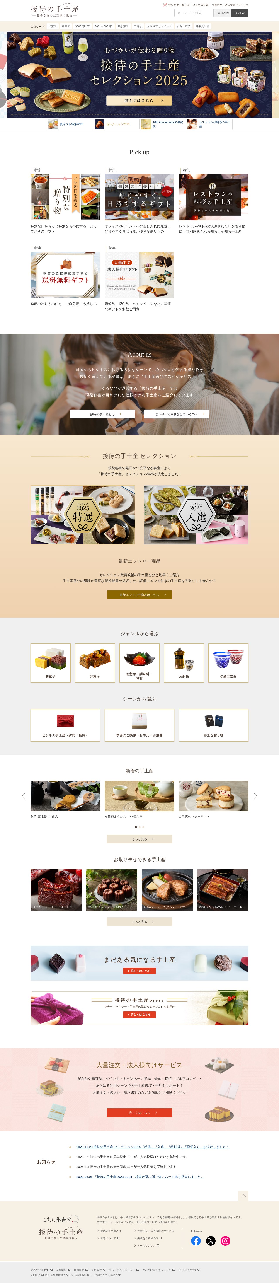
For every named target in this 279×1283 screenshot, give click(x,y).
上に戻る (243, 1196)
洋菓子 (53, 26)
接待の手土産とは (178, 5)
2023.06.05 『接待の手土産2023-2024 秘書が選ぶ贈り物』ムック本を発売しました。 (140, 1177)
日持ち (138, 26)
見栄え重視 (202, 26)
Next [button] (255, 800)
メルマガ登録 (200, 5)
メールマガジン (146, 1245)
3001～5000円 (104, 26)
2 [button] (140, 827)
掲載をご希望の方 (147, 1238)
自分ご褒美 (184, 26)
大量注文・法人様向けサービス (230, 5)
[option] (139, 801)
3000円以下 (82, 26)
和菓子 (66, 26)
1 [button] (136, 827)
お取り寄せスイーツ (159, 26)
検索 (241, 13)
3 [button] (143, 827)
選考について (108, 1238)
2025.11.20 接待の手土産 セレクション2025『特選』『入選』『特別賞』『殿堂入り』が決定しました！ (152, 1147)
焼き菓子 (123, 26)
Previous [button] (23, 800)
